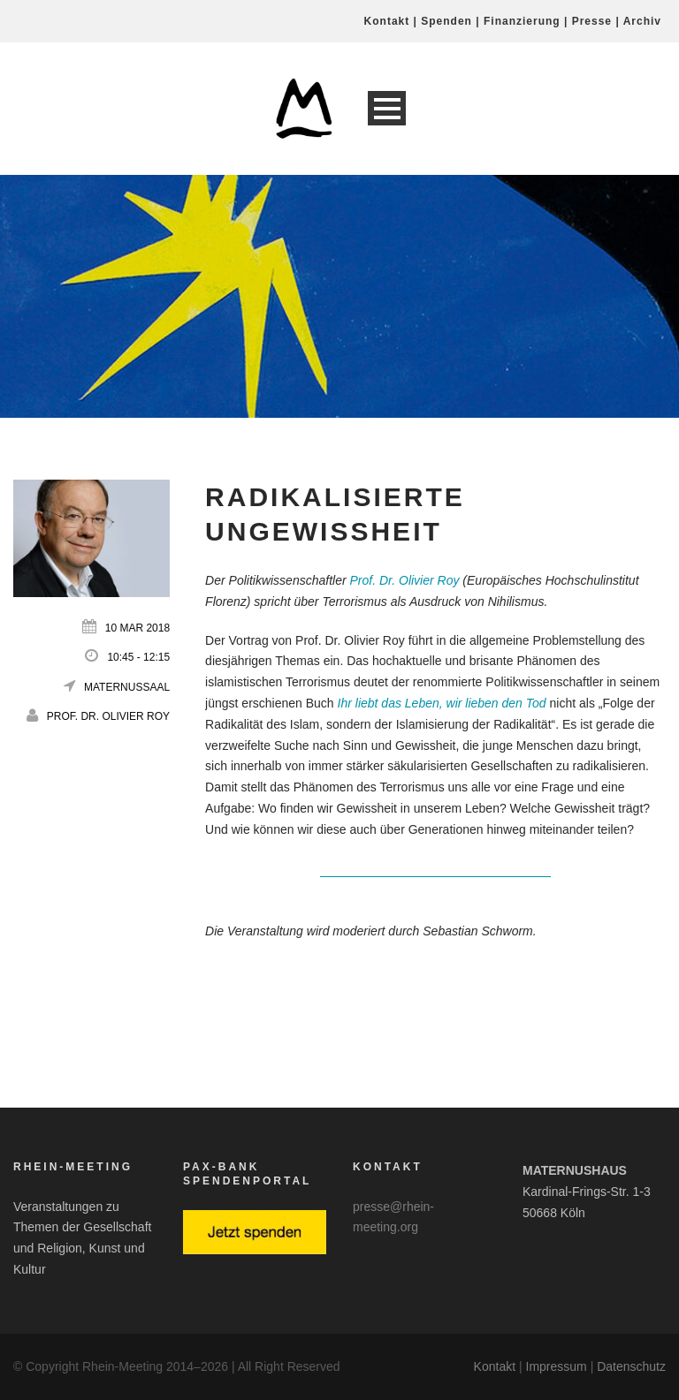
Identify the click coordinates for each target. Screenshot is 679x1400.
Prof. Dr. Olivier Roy (108, 716)
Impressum (556, 1366)
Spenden (446, 21)
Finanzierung (522, 21)
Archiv (642, 21)
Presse (592, 21)
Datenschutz (631, 1366)
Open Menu (387, 108)
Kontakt (387, 21)
